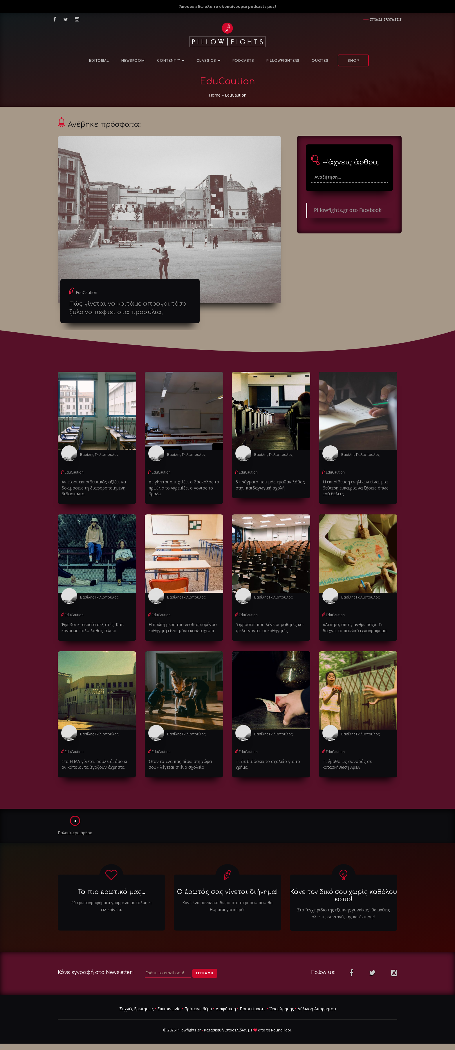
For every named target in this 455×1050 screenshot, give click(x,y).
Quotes (320, 61)
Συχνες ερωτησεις (386, 19)
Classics (208, 61)
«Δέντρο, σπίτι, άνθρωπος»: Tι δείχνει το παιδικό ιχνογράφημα (353, 627)
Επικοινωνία (168, 1008)
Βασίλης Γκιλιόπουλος (99, 454)
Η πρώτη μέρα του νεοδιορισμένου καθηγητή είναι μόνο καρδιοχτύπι (181, 627)
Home (215, 95)
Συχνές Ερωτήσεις (136, 1008)
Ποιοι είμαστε (253, 1008)
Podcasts (243, 61)
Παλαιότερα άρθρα (75, 825)
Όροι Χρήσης (281, 1008)
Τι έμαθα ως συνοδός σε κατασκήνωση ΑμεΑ (345, 763)
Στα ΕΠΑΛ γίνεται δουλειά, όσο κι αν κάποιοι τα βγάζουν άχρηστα (96, 763)
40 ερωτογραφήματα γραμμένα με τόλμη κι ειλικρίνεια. (111, 905)
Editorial (99, 61)
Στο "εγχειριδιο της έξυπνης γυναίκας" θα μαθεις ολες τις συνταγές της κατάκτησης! (343, 912)
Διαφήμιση (226, 1008)
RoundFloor (281, 1029)
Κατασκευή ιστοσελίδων (225, 1029)
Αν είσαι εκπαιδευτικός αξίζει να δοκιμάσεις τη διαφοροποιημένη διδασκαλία (92, 487)
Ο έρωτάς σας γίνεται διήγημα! (227, 891)
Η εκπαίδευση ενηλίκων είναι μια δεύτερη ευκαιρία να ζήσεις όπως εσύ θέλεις (357, 487)
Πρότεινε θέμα (198, 1008)
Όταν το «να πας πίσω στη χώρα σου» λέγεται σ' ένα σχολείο (178, 763)
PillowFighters (282, 61)
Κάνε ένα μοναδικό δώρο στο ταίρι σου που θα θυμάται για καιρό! (227, 905)
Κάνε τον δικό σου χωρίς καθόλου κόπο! (343, 895)
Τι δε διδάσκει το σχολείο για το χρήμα (266, 763)
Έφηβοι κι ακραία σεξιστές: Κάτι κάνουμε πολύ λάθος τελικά (91, 627)
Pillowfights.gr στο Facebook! (348, 209)
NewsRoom (133, 61)
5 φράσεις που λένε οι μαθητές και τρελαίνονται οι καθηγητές (268, 627)
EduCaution (86, 292)
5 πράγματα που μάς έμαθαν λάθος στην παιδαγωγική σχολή (268, 484)
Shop (353, 61)
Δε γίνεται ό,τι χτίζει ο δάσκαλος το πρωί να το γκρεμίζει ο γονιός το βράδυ (182, 487)
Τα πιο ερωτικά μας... (111, 891)
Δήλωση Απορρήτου (316, 1008)
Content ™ (170, 61)
